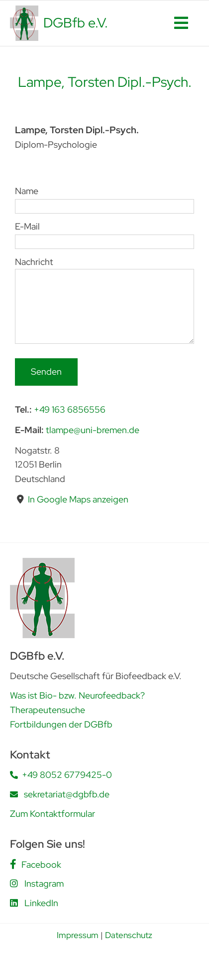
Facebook (41, 864)
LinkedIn (41, 903)
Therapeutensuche (47, 710)
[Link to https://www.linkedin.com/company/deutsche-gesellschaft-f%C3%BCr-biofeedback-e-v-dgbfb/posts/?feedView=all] (14, 902)
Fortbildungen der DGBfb (61, 724)
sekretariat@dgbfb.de (66, 794)
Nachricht (104, 283)
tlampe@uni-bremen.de (92, 430)
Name (104, 198)
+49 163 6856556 (69, 409)
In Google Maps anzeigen (78, 499)
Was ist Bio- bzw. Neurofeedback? (77, 695)
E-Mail (104, 233)
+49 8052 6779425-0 (67, 774)
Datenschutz (128, 935)
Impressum (78, 935)
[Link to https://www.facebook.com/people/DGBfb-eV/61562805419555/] (13, 864)
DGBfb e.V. (75, 22)
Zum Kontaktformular (52, 813)
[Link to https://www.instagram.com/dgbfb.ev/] (14, 883)
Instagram (44, 883)
